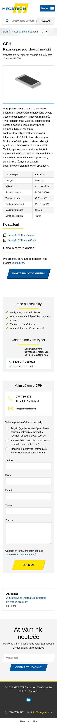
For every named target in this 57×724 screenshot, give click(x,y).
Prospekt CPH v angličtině (20, 240)
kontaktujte (18, 262)
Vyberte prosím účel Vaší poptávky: (24, 422)
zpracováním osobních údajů (20, 554)
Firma (8, 475)
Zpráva (9, 520)
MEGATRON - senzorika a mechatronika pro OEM (15, 8)
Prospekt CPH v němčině (19, 235)
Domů (6, 31)
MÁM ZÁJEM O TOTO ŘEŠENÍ (28, 273)
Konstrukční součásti (26, 31)
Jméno (9, 460)
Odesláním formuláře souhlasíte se (24, 553)
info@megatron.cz (26, 408)
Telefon (9, 505)
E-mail (8, 490)
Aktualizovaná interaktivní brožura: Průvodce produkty (26, 599)
